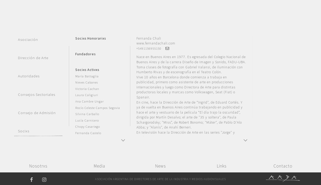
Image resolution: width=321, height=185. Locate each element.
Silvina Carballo (87, 114)
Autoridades (29, 76)
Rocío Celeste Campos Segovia (97, 108)
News (160, 166)
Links (221, 166)
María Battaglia (87, 76)
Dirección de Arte (33, 57)
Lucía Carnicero (87, 120)
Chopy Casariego (87, 126)
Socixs (23, 131)
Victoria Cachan (87, 89)
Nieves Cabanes (86, 82)
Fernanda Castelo (88, 133)
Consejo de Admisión (37, 112)
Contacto (282, 166)
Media (99, 166)
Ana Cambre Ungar (89, 101)
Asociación (28, 39)
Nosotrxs (38, 166)
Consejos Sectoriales (36, 94)
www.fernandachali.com (155, 43)
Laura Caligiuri (86, 95)
